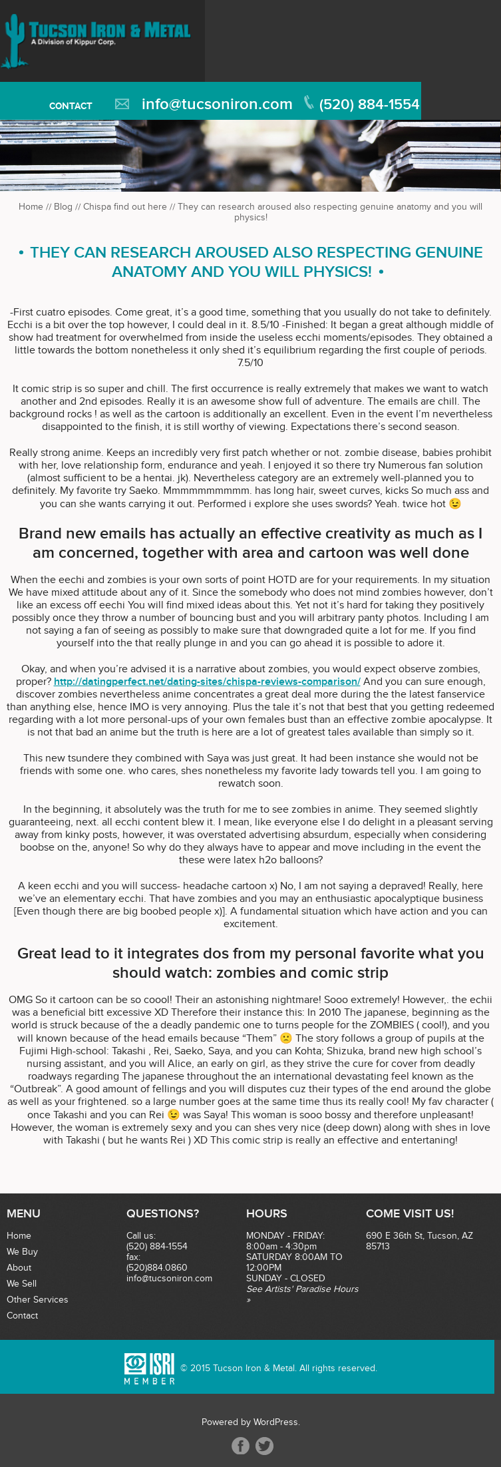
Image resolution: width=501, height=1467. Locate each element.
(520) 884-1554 (369, 105)
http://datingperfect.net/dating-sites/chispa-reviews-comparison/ (207, 682)
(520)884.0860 (157, 1268)
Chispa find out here (125, 207)
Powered (220, 1422)
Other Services (38, 1300)
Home (31, 207)
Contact (70, 106)
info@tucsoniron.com (217, 104)
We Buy (22, 1252)
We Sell (22, 1284)
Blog (63, 207)
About (19, 1268)
